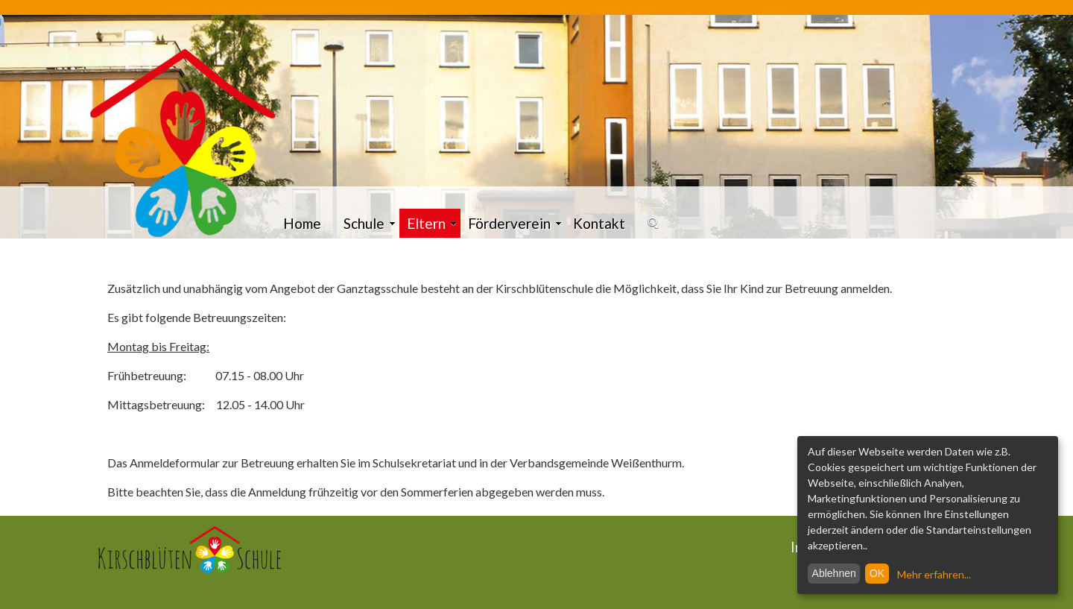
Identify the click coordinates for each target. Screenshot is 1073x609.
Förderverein (515, 223)
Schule (370, 223)
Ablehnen (834, 573)
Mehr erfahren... (934, 574)
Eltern (432, 223)
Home (302, 223)
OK (877, 573)
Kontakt (599, 223)
